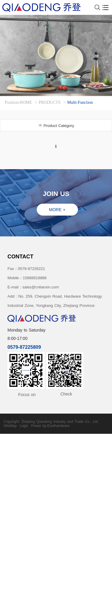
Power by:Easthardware (50, 426)
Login (23, 426)
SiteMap (10, 426)
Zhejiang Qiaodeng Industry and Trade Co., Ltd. (60, 422)
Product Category (56, 125)
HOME (26, 102)
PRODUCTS (49, 102)
